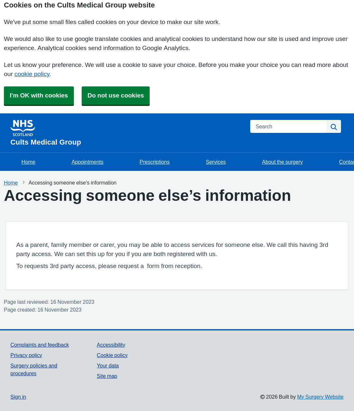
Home (28, 161)
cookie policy (31, 74)
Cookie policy (112, 355)
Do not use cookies (116, 95)
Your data (108, 365)
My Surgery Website (320, 396)
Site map (107, 376)
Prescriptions (155, 161)
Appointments (87, 161)
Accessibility (111, 344)
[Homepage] (126, 133)
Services (216, 161)
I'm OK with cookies (39, 95)
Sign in (18, 396)
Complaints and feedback (39, 344)
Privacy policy (26, 355)
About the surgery (282, 161)
